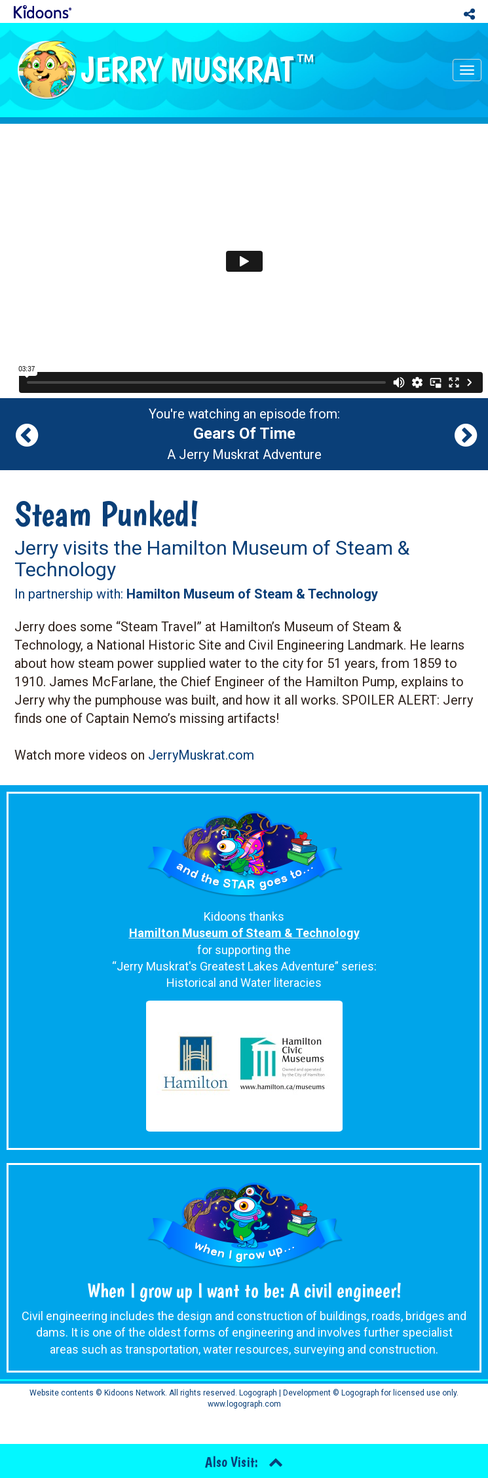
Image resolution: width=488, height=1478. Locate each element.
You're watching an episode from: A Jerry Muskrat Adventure (244, 434)
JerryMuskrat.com (201, 755)
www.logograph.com (244, 1404)
